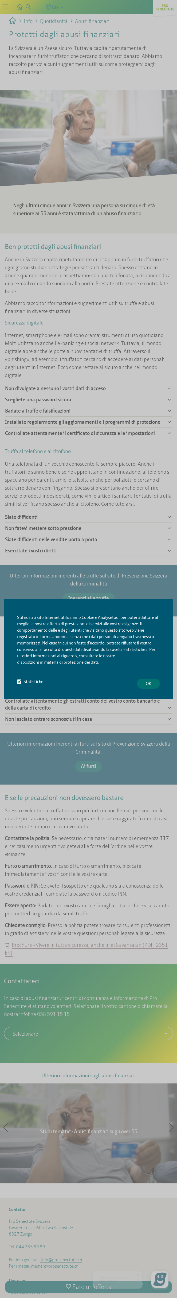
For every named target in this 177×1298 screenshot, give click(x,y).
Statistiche (30, 681)
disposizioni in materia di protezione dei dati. (58, 662)
